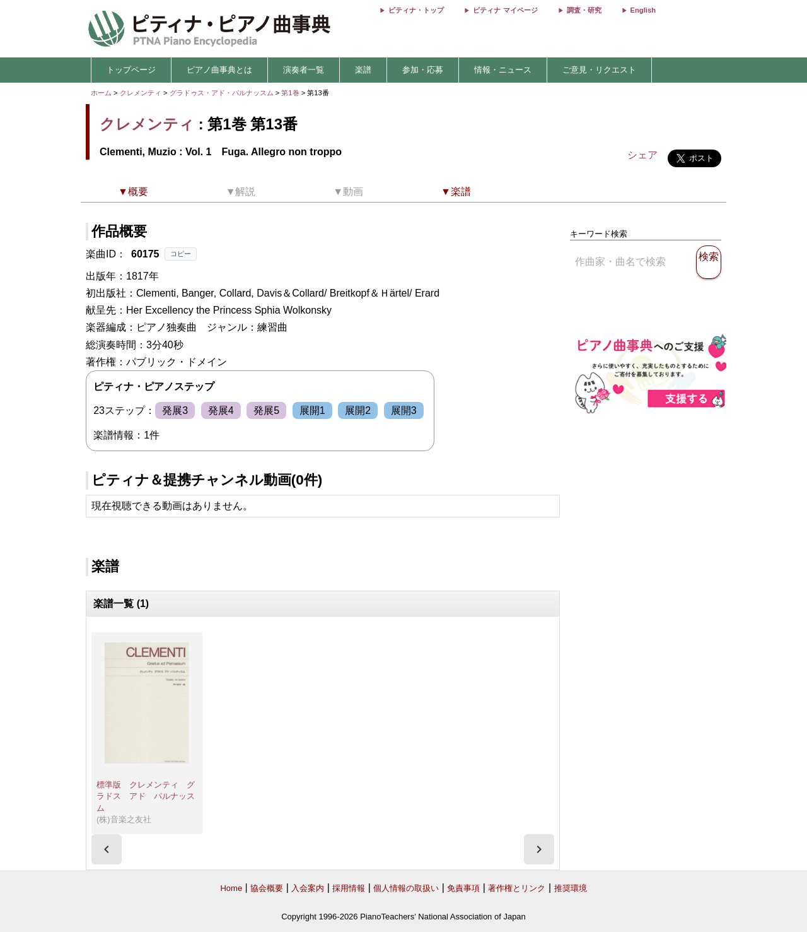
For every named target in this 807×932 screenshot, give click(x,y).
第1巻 (291, 93)
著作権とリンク (516, 888)
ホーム (101, 93)
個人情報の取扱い (406, 888)
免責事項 (463, 888)
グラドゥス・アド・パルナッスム (223, 93)
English (643, 10)
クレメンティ (140, 93)
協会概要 (266, 888)
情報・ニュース (502, 69)
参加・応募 (422, 69)
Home (231, 888)
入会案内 (307, 888)
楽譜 (363, 69)
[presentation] (106, 849)
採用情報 (348, 888)
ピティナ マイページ (505, 10)
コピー (180, 253)
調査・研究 (584, 10)
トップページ (131, 69)
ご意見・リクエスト (599, 69)
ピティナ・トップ (416, 10)
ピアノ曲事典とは (219, 69)
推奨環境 (570, 888)
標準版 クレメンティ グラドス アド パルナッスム (145, 796)
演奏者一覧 (303, 69)
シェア (642, 155)
